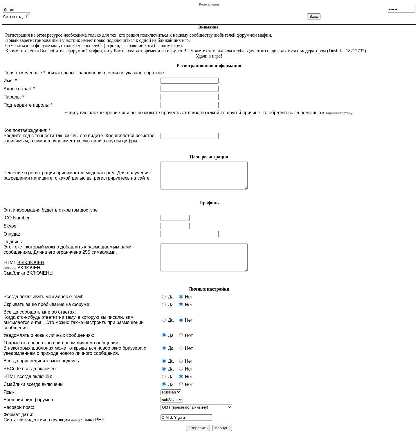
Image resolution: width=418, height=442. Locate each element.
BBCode (9, 273)
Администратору (339, 113)
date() (75, 425)
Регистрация (209, 4)
